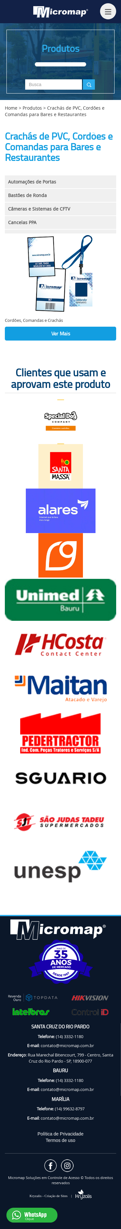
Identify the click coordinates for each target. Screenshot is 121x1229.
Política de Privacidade (60, 1133)
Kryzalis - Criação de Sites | (60, 1196)
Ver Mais (60, 333)
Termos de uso (61, 1140)
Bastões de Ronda (27, 195)
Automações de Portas (32, 182)
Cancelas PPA (22, 222)
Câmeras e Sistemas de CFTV (39, 209)
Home (11, 108)
